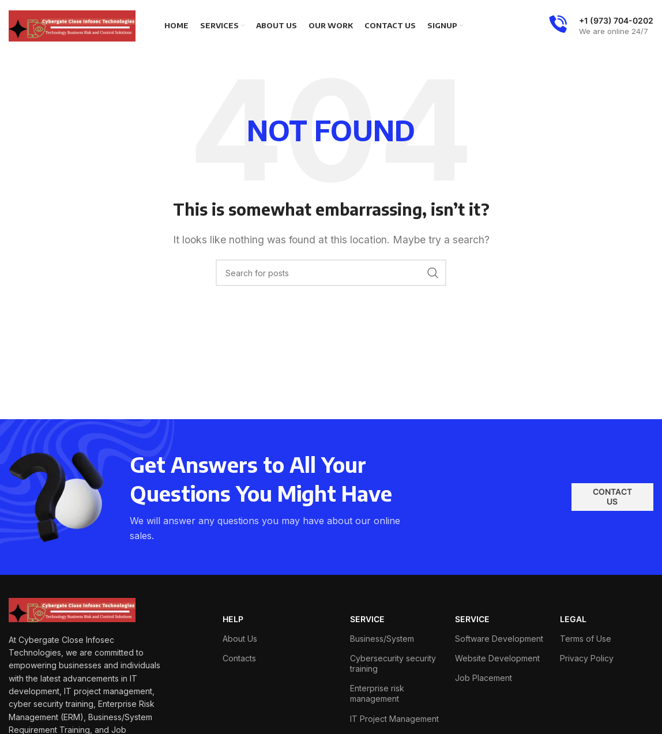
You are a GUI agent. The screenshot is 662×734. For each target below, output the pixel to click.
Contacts (239, 658)
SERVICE (367, 619)
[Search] (331, 272)
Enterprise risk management (377, 693)
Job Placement (483, 678)
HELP (233, 619)
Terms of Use (585, 638)
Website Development (497, 658)
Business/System (382, 638)
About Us (240, 638)
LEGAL (573, 619)
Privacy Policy (587, 658)
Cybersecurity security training (393, 663)
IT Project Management (394, 719)
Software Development (499, 638)
